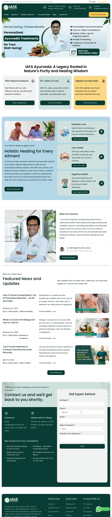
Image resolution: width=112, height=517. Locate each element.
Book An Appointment (98, 14)
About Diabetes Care (79, 139)
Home (6, 14)
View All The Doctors (68, 257)
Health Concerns (53, 488)
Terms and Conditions (90, 514)
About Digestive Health (80, 192)
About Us (14, 14)
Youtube (87, 499)
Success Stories (44, 14)
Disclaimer (77, 514)
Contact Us (63, 14)
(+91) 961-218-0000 (80, 8)
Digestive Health (80, 174)
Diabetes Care (79, 124)
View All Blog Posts (56, 372)
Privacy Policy (104, 514)
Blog (54, 14)
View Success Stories (90, 103)
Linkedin (87, 496)
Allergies (68, 496)
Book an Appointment (19, 103)
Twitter (86, 488)
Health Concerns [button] (27, 14)
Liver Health (77, 147)
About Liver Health (79, 165)
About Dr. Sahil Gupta (55, 103)
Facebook (87, 484)
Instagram (87, 492)
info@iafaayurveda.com (101, 8)
